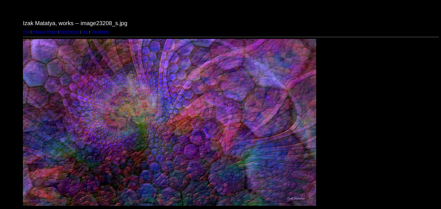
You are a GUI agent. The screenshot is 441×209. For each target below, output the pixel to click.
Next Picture (69, 32)
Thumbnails (100, 32)
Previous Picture (44, 32)
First (26, 32)
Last (85, 32)
